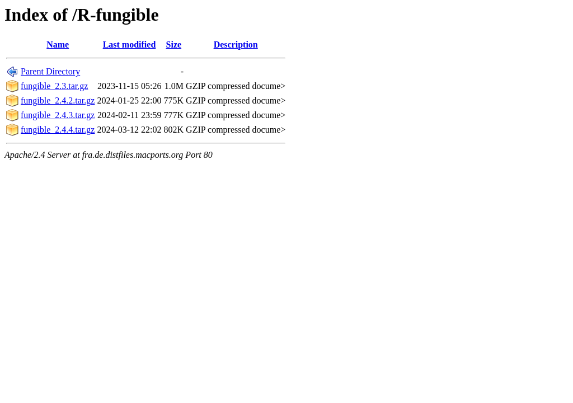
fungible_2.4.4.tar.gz (58, 129)
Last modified (129, 44)
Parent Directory (50, 71)
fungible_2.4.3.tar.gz (58, 115)
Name (57, 44)
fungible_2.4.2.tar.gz (58, 100)
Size (174, 44)
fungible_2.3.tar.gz (54, 86)
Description (236, 44)
